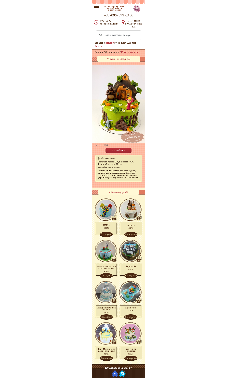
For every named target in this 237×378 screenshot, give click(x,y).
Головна (99, 52)
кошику (109, 42)
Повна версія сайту (118, 367)
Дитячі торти (112, 52)
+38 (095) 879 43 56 (118, 15)
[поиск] (118, 35)
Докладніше (106, 234)
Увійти (98, 46)
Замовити (118, 150)
